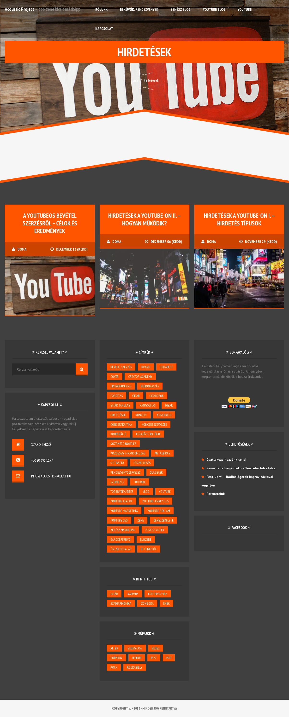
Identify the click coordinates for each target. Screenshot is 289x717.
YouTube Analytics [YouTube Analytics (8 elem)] (155, 501)
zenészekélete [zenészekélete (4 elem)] (163, 520)
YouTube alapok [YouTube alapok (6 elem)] (121, 501)
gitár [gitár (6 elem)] (114, 594)
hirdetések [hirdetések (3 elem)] (118, 415)
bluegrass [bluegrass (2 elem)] (135, 648)
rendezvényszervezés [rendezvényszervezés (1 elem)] (125, 472)
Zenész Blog (181, 9)
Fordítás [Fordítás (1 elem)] (116, 396)
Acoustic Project (19, 9)
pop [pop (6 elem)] (168, 658)
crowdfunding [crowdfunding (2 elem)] (120, 386)
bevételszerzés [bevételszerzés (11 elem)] (121, 367)
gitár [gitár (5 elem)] (136, 396)
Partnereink (215, 494)
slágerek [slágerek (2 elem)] (156, 472)
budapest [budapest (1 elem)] (166, 367)
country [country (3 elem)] (116, 658)
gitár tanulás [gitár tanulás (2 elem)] (120, 405)
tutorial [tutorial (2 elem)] (139, 482)
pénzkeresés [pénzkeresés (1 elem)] (142, 463)
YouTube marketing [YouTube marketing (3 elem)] (124, 511)
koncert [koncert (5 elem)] (141, 415)
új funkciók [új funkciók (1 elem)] (149, 549)
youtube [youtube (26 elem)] (165, 491)
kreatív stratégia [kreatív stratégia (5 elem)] (148, 434)
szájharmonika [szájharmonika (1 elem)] (120, 603)
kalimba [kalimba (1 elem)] (132, 594)
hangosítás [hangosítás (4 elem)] (147, 405)
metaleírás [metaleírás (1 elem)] (162, 453)
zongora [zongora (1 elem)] (147, 603)
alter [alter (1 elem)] (114, 648)
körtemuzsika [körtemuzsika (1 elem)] (157, 594)
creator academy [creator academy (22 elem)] (140, 376)
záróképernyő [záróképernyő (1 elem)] (120, 539)
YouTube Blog (214, 9)
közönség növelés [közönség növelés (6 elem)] (123, 444)
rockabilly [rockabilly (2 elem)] (134, 667)
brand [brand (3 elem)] (145, 367)
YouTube (245, 9)
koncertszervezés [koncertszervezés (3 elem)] (154, 424)
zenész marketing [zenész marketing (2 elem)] (123, 530)
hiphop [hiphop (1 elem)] (136, 658)
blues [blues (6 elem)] (155, 648)
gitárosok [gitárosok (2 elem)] (156, 396)
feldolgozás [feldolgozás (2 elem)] (150, 386)
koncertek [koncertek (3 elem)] (164, 415)
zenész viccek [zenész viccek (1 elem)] (154, 530)
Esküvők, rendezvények (139, 9)
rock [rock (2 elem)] (113, 667)
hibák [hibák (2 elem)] (169, 405)
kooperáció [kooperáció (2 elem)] (118, 434)
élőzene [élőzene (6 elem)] (145, 539)
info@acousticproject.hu (51, 476)
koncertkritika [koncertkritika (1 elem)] (121, 424)
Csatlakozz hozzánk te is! (226, 459)
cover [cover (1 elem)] (114, 376)
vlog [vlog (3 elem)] (146, 491)
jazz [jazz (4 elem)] (154, 658)
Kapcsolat (104, 28)
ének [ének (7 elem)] (166, 603)
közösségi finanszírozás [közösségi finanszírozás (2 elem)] (127, 453)
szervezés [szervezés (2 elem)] (117, 482)
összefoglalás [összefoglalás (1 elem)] (120, 549)
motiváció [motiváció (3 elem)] (117, 463)
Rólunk (101, 9)
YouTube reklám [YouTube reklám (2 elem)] (158, 511)
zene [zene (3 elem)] (140, 520)
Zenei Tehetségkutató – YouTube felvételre (240, 468)
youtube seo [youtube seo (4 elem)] (119, 520)
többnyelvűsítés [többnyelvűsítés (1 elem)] (121, 491)
